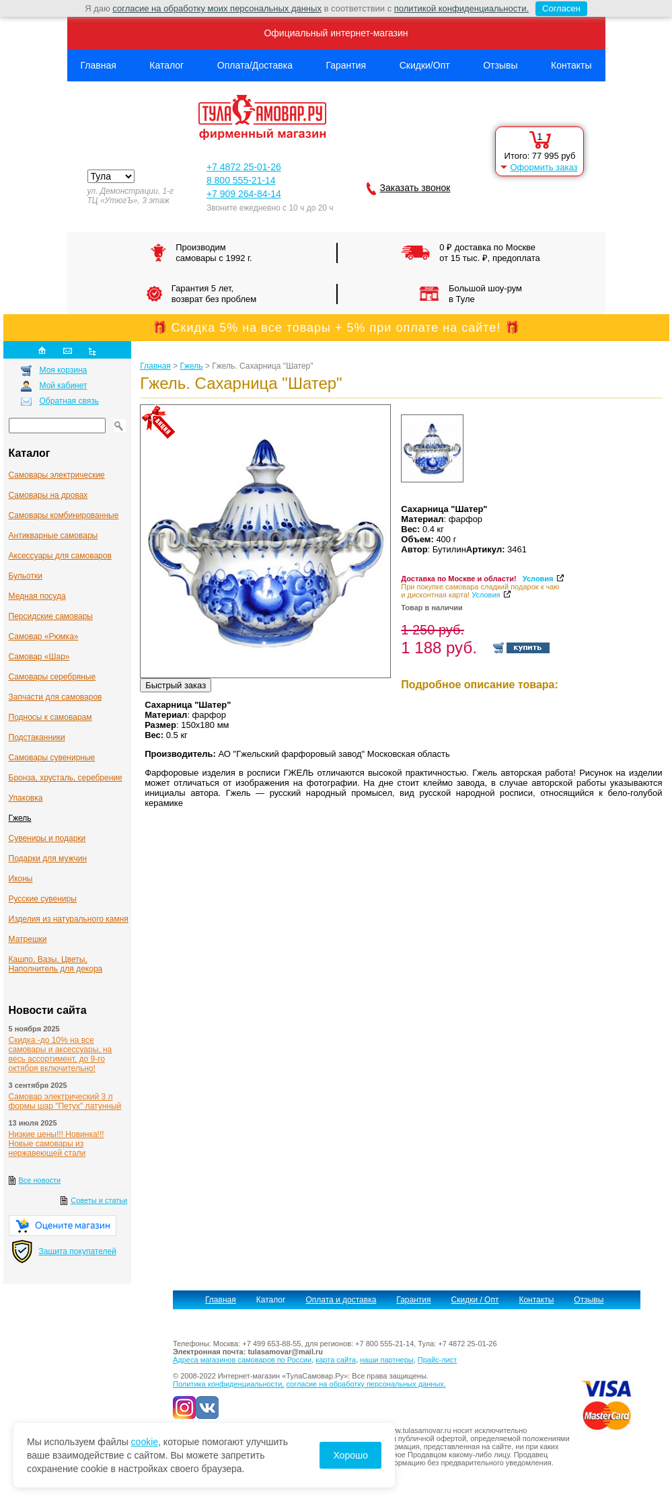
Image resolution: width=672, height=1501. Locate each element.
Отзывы (500, 65)
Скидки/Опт (425, 65)
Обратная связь (69, 401)
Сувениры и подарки (47, 838)
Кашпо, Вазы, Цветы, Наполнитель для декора (56, 964)
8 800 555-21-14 (241, 180)
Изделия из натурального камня (68, 919)
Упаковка (26, 798)
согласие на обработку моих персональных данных (217, 8)
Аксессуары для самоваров (60, 555)
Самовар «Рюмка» (44, 636)
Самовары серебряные (52, 677)
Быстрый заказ (175, 685)
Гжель (20, 818)
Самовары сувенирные (52, 757)
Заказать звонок (415, 187)
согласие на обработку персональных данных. (365, 1384)
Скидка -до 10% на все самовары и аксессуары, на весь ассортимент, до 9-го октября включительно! (60, 1054)
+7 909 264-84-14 (244, 193)
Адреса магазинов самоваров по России (242, 1360)
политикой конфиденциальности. (461, 8)
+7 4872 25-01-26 (244, 166)
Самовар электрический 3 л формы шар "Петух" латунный (65, 1101)
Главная (98, 65)
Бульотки (25, 576)
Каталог (166, 65)
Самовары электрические (57, 475)
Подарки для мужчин (48, 858)
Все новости (40, 1180)
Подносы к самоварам (50, 717)
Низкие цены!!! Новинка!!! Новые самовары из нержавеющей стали (56, 1144)
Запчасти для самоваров (55, 697)
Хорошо (350, 1455)
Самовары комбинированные (64, 515)
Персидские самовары (51, 616)
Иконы (21, 878)
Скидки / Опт (475, 1300)
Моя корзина (63, 370)
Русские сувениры (43, 899)
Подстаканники (37, 737)
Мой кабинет (63, 385)
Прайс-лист (437, 1360)
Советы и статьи (99, 1200)
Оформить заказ (543, 167)
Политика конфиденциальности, (228, 1384)
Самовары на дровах (48, 495)
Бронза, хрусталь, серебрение (65, 777)
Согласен (558, 8)
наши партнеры (386, 1360)
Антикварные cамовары (53, 535)
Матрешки (28, 939)
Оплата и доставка (340, 1300)
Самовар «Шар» (39, 656)
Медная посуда (37, 596)
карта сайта (335, 1360)
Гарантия (346, 65)
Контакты (571, 65)
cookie (144, 1441)
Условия (538, 579)
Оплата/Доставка (255, 65)
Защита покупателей (77, 1251)
